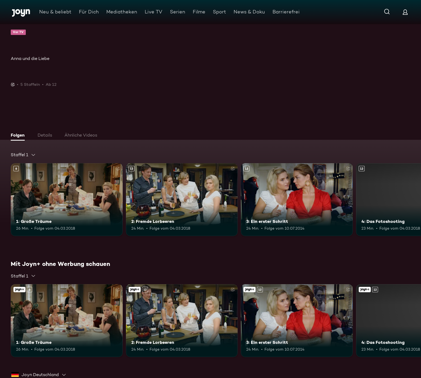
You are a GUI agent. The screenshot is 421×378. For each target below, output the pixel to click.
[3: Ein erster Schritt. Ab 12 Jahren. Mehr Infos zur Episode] (297, 199)
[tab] (19, 136)
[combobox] (23, 155)
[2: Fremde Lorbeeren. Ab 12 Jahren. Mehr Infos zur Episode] (182, 199)
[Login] (405, 12)
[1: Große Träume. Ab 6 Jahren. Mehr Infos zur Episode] (67, 199)
